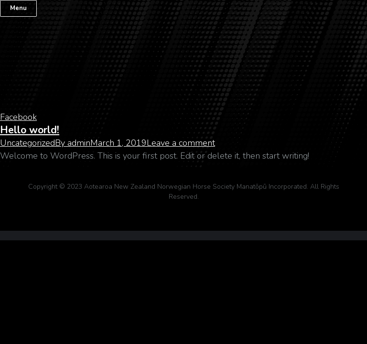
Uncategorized (27, 143)
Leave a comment (181, 143)
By (72, 143)
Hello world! (29, 130)
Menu (18, 8)
